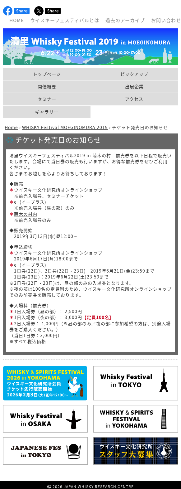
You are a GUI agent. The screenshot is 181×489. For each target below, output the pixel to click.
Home (11, 127)
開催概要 (47, 86)
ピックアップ (134, 74)
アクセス (134, 99)
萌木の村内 (25, 214)
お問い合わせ (166, 20)
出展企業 (134, 86)
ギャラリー (46, 112)
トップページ (47, 74)
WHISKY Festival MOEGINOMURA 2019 (65, 127)
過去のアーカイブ (125, 20)
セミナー (47, 99)
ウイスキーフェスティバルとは (64, 20)
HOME (16, 20)
